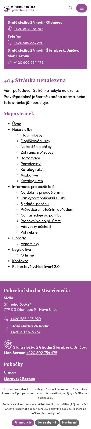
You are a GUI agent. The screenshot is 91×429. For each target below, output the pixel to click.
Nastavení (69, 422)
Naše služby (22, 129)
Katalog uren (32, 180)
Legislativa (21, 249)
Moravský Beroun (19, 378)
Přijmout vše (23, 422)
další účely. (47, 398)
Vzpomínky (30, 243)
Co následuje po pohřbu (41, 215)
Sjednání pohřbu (35, 203)
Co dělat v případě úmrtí (42, 192)
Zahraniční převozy (37, 152)
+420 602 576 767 (25, 332)
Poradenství (31, 163)
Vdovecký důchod (36, 226)
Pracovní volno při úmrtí (41, 220)
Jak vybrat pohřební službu (43, 198)
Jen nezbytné (47, 422)
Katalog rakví (32, 169)
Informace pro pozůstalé (33, 186)
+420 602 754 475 (41, 352)
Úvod (16, 123)
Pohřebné (29, 232)
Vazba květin (32, 175)
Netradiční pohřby (36, 146)
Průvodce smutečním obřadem (47, 209)
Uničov (10, 372)
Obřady (19, 238)
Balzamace (30, 158)
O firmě (27, 255)
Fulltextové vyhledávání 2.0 (36, 266)
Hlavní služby (32, 135)
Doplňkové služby (35, 140)
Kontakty (20, 260)
